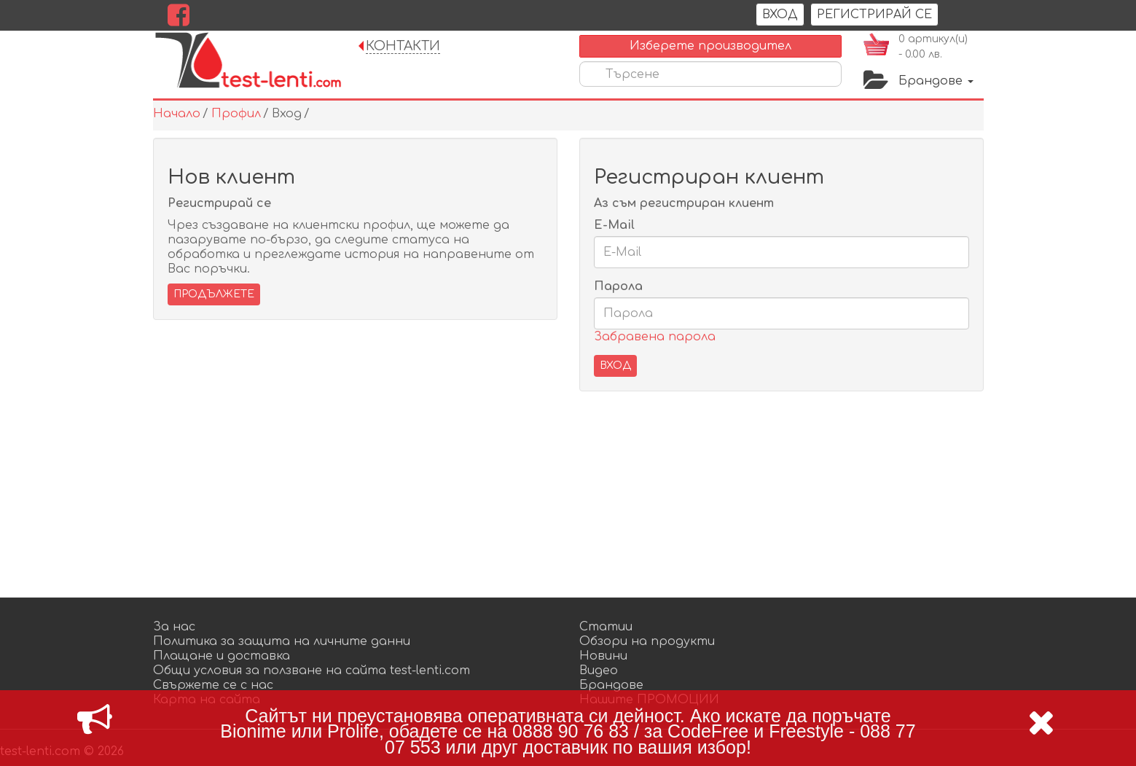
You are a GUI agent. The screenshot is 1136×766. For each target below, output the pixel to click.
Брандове (936, 80)
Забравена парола (655, 336)
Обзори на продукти (647, 641)
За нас (174, 626)
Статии (605, 626)
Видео (598, 670)
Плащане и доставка (221, 656)
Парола (618, 286)
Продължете (213, 294)
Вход (780, 14)
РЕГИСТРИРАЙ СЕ (874, 14)
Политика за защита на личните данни (281, 641)
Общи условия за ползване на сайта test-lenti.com (311, 670)
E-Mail (614, 225)
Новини (603, 656)
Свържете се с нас (213, 685)
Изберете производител (710, 45)
